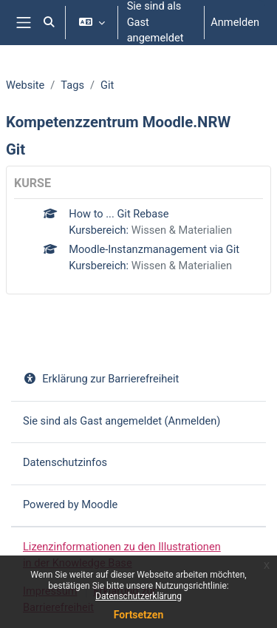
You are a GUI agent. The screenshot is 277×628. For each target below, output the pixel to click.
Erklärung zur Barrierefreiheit (101, 378)
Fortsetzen (139, 615)
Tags (72, 85)
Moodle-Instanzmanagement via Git (154, 249)
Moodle (99, 504)
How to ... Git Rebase (118, 213)
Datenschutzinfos (65, 462)
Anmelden (235, 22)
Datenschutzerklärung (138, 596)
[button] (48, 22)
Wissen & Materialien (181, 230)
